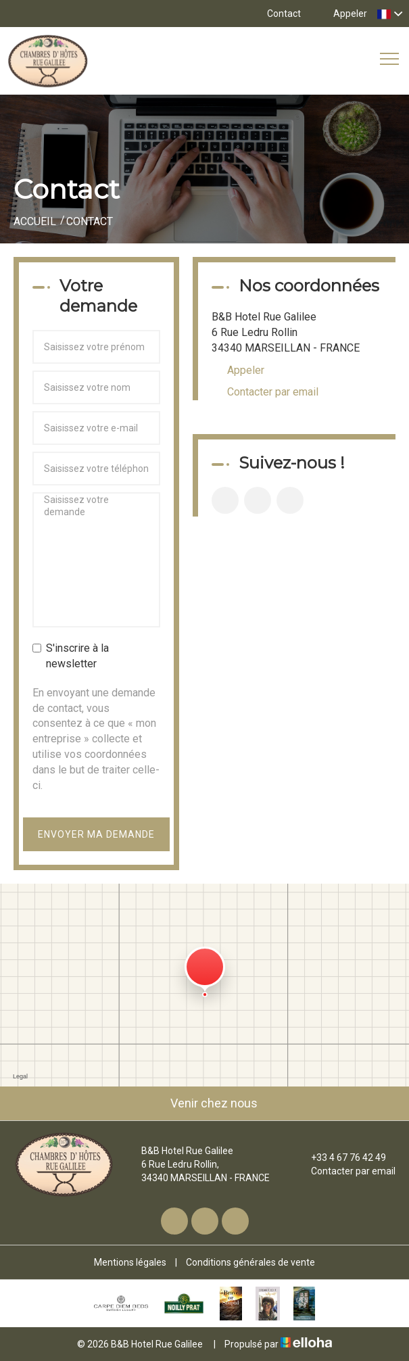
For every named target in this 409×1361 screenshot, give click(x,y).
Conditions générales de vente (250, 1262)
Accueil (35, 221)
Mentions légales (130, 1262)
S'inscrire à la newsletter (70, 656)
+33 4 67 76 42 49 (340, 1157)
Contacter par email (272, 391)
